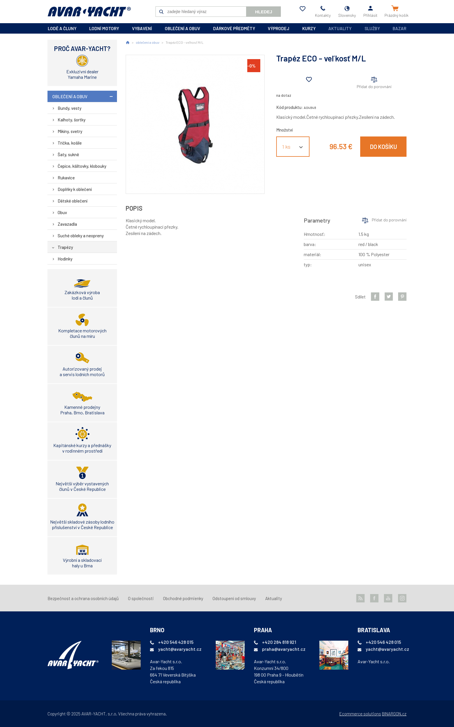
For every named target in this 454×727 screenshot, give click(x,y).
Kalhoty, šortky (71, 119)
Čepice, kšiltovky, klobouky (82, 166)
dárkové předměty (234, 28)
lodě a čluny (62, 28)
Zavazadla (67, 224)
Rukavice (66, 177)
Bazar (399, 28)
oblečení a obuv (182, 28)
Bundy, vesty (69, 108)
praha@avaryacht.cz (283, 649)
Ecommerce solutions (360, 713)
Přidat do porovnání (374, 86)
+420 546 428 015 (175, 642)
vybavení (142, 28)
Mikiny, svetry (70, 131)
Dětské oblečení (72, 200)
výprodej (278, 28)
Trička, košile (70, 142)
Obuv (62, 212)
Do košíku (383, 146)
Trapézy (65, 247)
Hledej (263, 11)
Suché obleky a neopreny (81, 235)
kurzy (309, 28)
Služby (372, 28)
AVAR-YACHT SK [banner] (89, 12)
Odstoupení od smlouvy (234, 598)
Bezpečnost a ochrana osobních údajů (83, 598)
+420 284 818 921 (279, 642)
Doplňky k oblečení (75, 189)
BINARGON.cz (394, 713)
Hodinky (65, 258)
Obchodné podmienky (183, 598)
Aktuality (340, 28)
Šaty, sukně (68, 154)
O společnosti (141, 598)
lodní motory (104, 28)
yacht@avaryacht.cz (180, 649)
